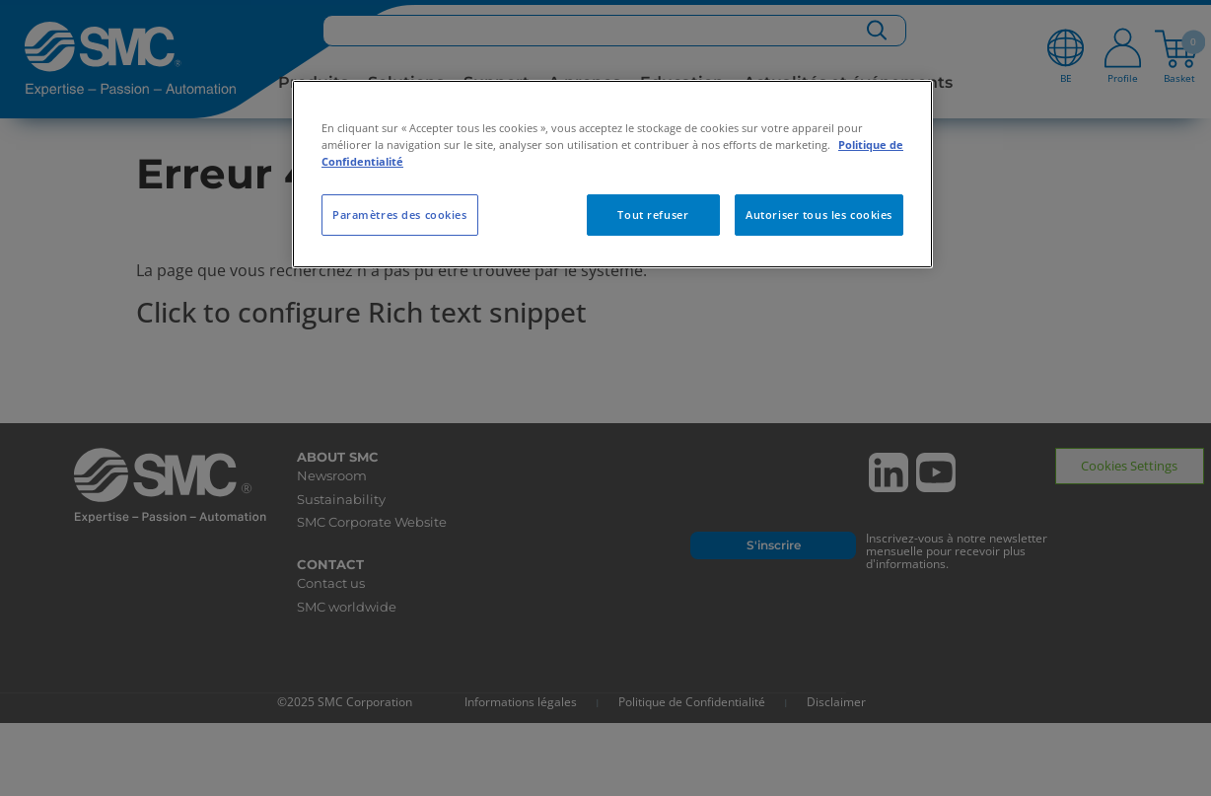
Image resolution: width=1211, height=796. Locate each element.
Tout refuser (652, 214)
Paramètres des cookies (399, 214)
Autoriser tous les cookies (819, 214)
